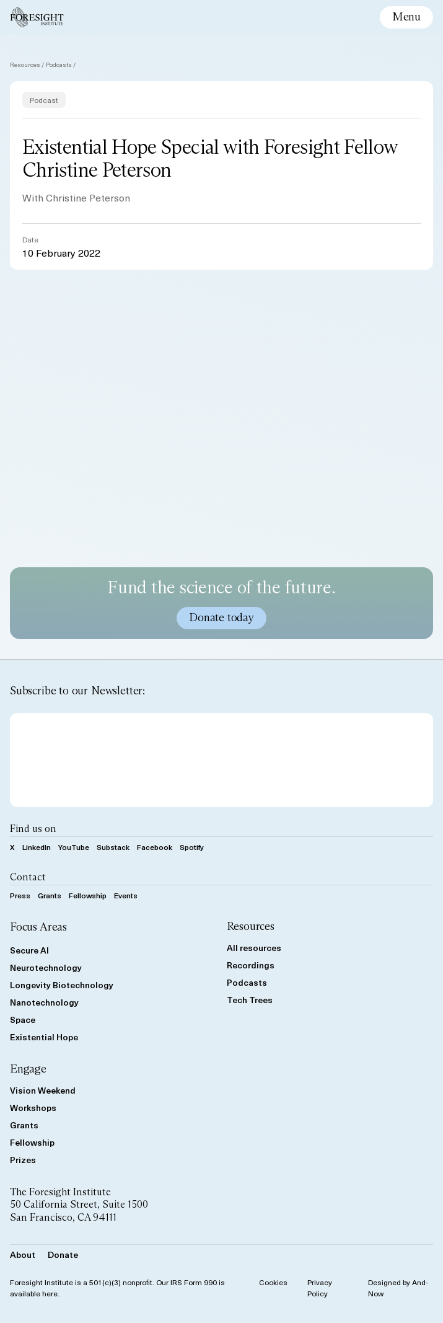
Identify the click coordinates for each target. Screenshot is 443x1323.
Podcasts (59, 64)
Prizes (23, 1159)
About (22, 1254)
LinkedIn (36, 846)
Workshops (33, 1107)
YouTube (73, 846)
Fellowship (88, 895)
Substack (113, 846)
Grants (49, 895)
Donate (63, 1254)
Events (126, 895)
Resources (25, 64)
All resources (254, 947)
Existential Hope (44, 1036)
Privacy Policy (319, 1288)
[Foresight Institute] (37, 17)
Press (20, 895)
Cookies (273, 1282)
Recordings (250, 964)
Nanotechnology (44, 1002)
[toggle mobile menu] (406, 17)
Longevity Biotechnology (61, 984)
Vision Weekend (43, 1090)
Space (22, 1019)
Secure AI (29, 950)
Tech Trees (250, 999)
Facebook (154, 846)
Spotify (192, 846)
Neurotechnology (46, 967)
